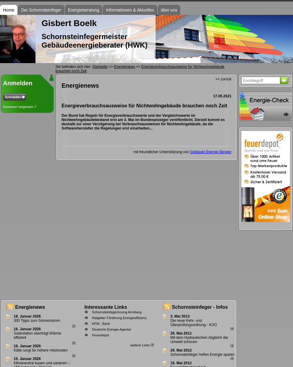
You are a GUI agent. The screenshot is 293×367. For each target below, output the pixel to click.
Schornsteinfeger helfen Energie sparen (202, 354)
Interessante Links (105, 307)
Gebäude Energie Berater (210, 152)
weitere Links (141, 345)
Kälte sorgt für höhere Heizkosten (41, 350)
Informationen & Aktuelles (130, 10)
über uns (169, 10)
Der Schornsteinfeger (41, 10)
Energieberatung (83, 10)
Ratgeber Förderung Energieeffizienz (119, 318)
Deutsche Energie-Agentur (111, 329)
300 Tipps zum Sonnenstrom (37, 320)
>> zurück (223, 79)
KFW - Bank (101, 323)
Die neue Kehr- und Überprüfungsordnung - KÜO (193, 322)
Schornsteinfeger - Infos (200, 307)
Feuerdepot (100, 335)
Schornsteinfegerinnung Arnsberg (116, 312)
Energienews (30, 307)
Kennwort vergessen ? (19, 107)
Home (8, 10)
